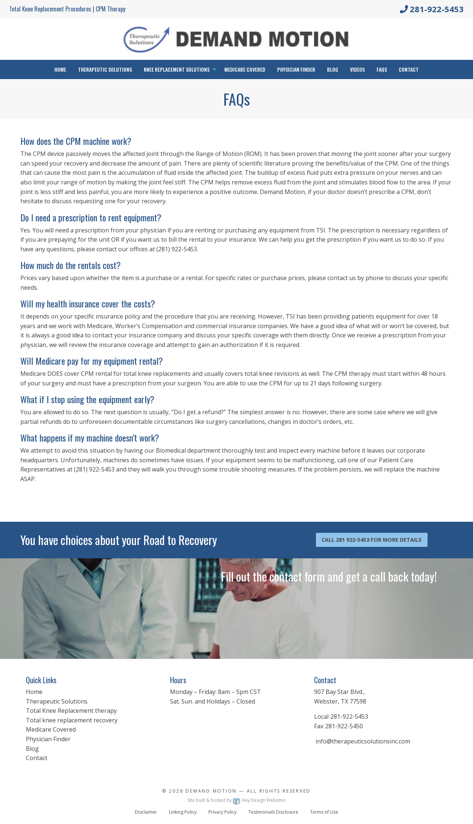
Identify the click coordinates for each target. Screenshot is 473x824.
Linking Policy (183, 812)
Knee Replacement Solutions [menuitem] (177, 69)
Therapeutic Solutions (57, 701)
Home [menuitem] (60, 69)
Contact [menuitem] (409, 69)
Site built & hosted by (236, 800)
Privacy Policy (222, 812)
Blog (32, 749)
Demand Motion (211, 791)
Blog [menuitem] (332, 69)
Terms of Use (324, 812)
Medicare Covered (51, 729)
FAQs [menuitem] (382, 69)
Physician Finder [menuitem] (296, 69)
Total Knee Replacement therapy (71, 710)
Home (34, 692)
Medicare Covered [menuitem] (244, 69)
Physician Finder (48, 739)
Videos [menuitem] (357, 69)
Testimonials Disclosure (273, 812)
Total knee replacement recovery (72, 720)
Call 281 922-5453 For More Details (371, 539)
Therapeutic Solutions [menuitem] (105, 69)
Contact (36, 758)
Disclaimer (146, 812)
